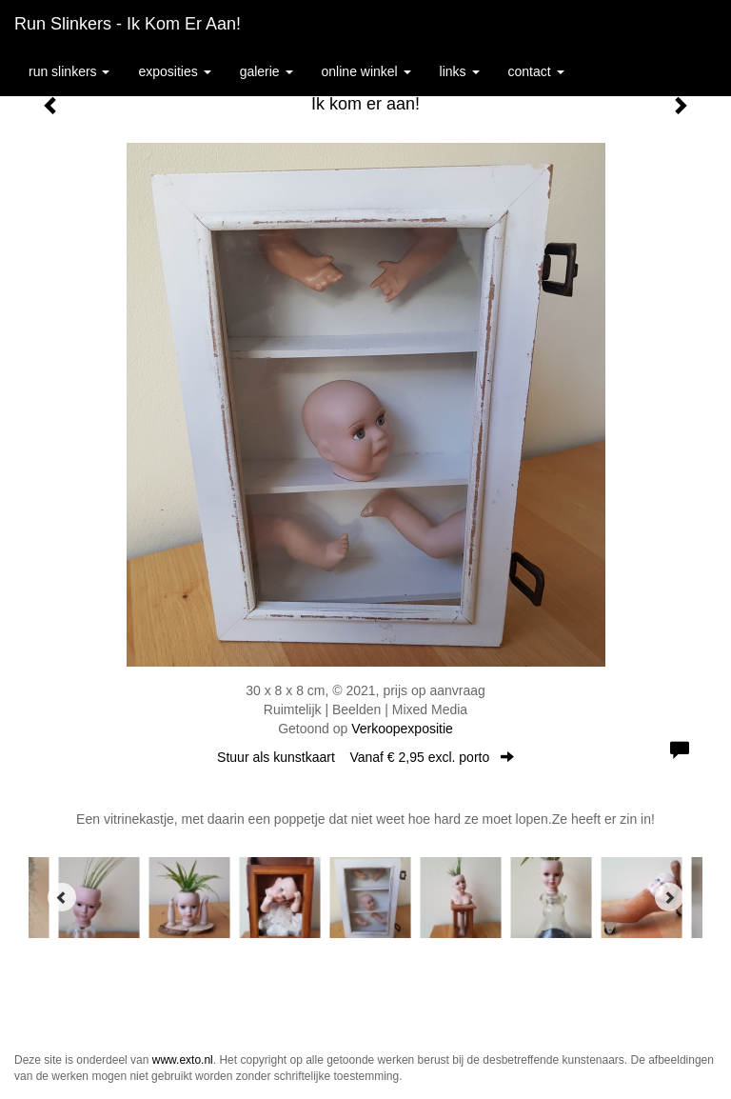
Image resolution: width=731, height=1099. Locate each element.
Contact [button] (536, 71)
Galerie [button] (266, 71)
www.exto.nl (182, 1060)
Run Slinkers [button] (69, 71)
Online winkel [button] (366, 71)
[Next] (669, 897)
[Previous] (62, 897)
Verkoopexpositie (402, 728)
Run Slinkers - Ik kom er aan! (127, 23)
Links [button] (460, 71)
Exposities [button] (174, 71)
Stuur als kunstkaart (365, 757)
